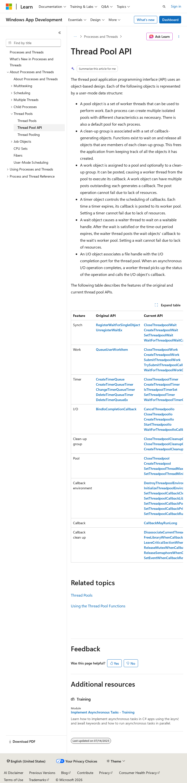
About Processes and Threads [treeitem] (36, 79)
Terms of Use (13, 779)
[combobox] (33, 43)
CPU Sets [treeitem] (21, 148)
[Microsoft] (9, 6)
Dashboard (170, 19)
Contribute (85, 772)
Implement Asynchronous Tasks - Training (102, 712)
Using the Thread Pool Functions (98, 605)
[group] (127, 436)
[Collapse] (60, 32)
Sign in (176, 6)
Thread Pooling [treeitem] (29, 134)
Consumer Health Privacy (138, 772)
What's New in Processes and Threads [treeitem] (31, 62)
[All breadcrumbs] (75, 36)
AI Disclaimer (13, 772)
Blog (64, 772)
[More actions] (179, 36)
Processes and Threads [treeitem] (27, 52)
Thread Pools (82, 595)
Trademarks (37, 779)
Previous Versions (42, 772)
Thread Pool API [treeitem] (30, 127)
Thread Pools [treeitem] (27, 120)
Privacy (104, 772)
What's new (146, 19)
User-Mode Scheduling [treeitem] (31, 162)
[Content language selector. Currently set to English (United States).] (26, 761)
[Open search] (164, 6)
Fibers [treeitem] (18, 155)
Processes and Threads (101, 36)
